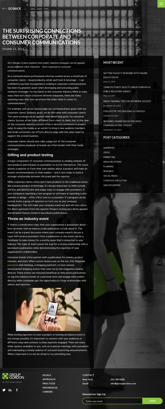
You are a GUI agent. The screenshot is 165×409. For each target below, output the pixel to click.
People (47, 375)
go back (11, 8)
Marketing (109, 157)
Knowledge (50, 387)
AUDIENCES (109, 147)
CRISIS (106, 152)
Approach (49, 379)
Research (108, 171)
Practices (49, 383)
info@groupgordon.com (123, 383)
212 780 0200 (117, 379)
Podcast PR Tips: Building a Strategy (124, 111)
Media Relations (112, 161)
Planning (108, 166)
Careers (48, 391)
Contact (88, 375)
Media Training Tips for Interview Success (127, 101)
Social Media (110, 175)
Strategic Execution (115, 180)
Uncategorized (111, 185)
